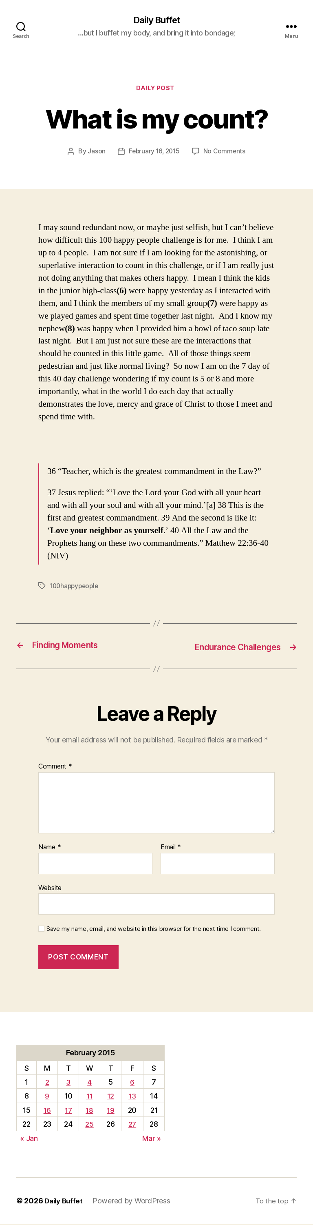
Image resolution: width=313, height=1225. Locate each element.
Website (50, 889)
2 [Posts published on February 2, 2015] (47, 1083)
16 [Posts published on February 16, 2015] (47, 1111)
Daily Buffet (156, 20)
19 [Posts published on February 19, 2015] (110, 1111)
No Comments (225, 153)
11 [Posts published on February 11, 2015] (89, 1097)
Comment (55, 768)
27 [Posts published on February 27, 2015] (132, 1125)
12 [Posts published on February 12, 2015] (110, 1097)
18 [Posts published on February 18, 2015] (89, 1111)
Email (171, 848)
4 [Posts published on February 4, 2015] (89, 1083)
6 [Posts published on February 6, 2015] (132, 1083)
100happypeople (75, 588)
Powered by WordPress (134, 1202)
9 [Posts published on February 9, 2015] (47, 1097)
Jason (95, 153)
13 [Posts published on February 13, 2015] (132, 1097)
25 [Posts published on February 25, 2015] (89, 1125)
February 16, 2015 (154, 153)
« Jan (29, 1139)
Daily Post (156, 89)
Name (49, 848)
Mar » (151, 1139)
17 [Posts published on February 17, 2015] (68, 1111)
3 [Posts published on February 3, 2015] (68, 1083)
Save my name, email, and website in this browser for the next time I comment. (153, 930)
